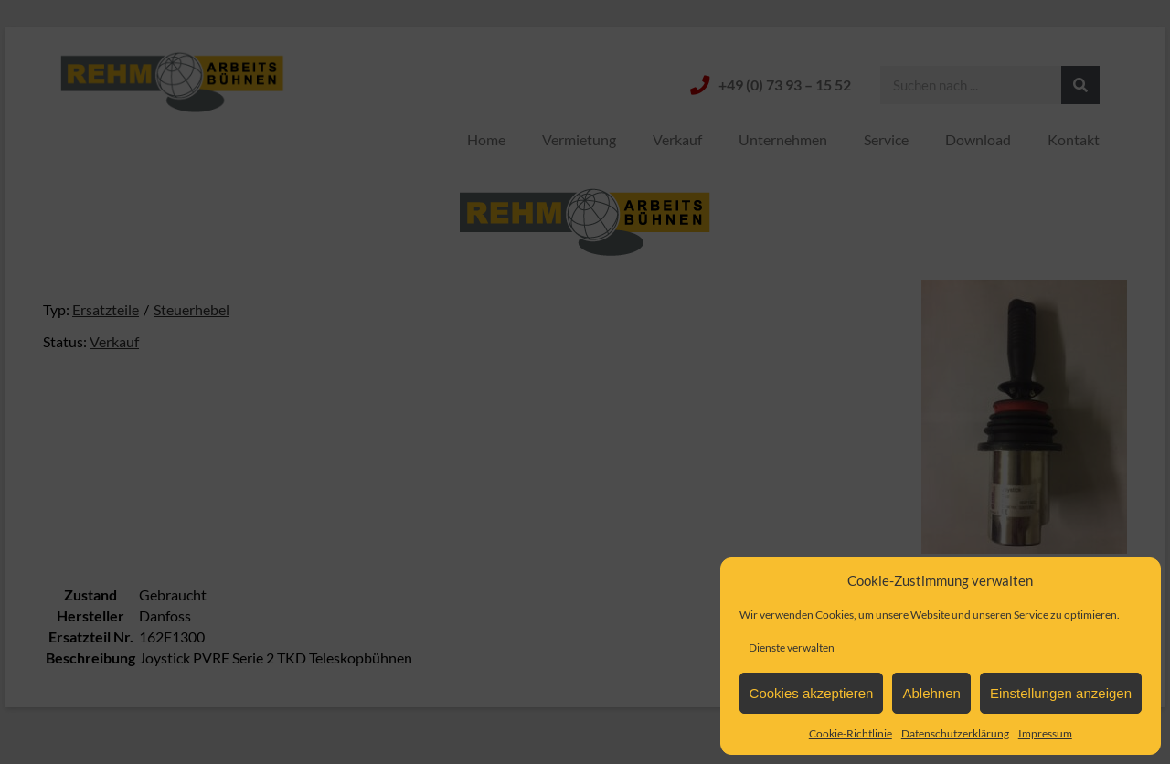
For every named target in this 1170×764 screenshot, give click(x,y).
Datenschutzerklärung (955, 733)
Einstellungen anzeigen (1061, 693)
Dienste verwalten (792, 647)
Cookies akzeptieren (812, 693)
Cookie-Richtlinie (850, 733)
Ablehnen (931, 693)
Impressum (1045, 733)
